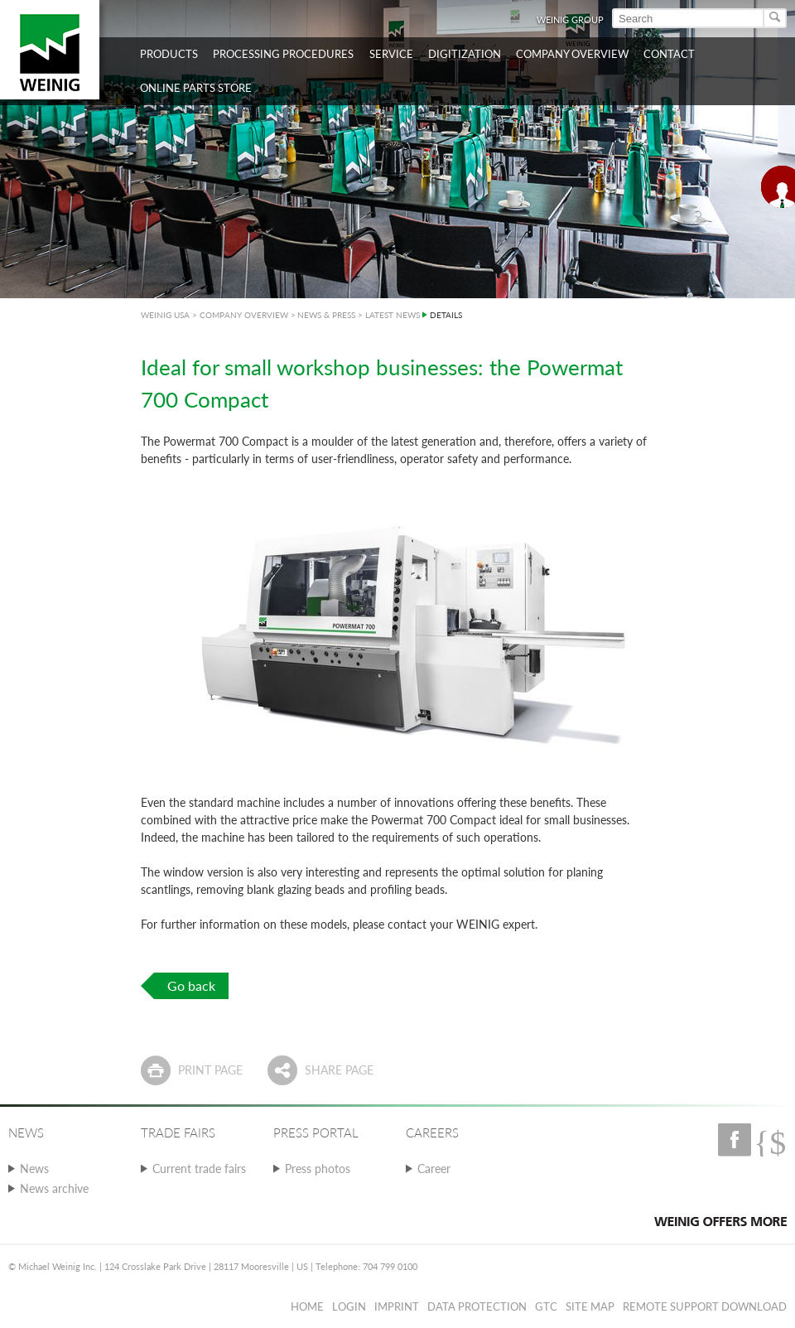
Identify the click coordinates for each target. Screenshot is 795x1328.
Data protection (477, 1306)
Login (349, 1306)
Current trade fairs (199, 1168)
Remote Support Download (705, 1306)
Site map (590, 1306)
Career (433, 1168)
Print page (210, 1070)
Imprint (396, 1306)
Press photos (317, 1168)
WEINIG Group (570, 19)
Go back (191, 985)
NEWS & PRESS (326, 315)
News (34, 1168)
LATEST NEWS (392, 315)
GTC (546, 1306)
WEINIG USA (165, 315)
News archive (54, 1188)
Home (307, 1306)
